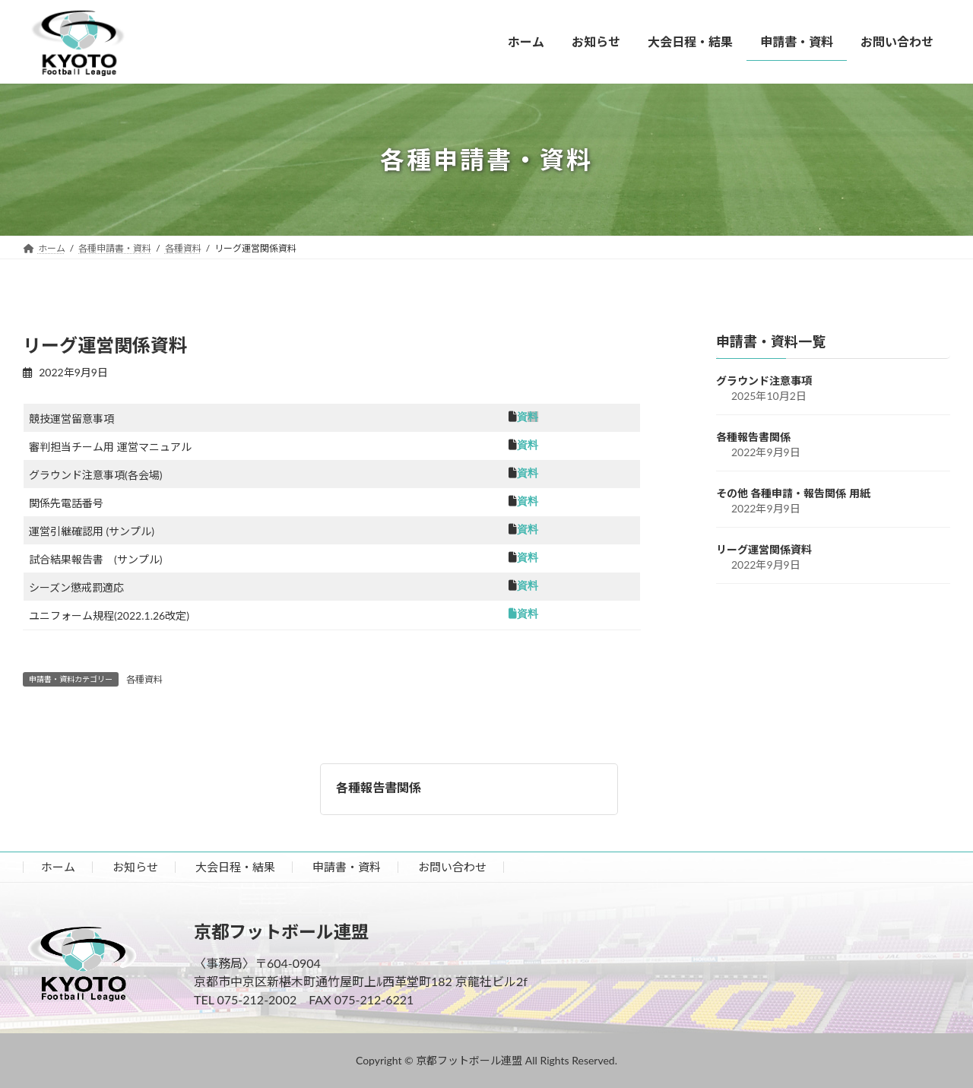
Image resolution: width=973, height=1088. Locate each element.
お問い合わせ (452, 867)
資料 (527, 444)
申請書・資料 (346, 867)
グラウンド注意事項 (764, 380)
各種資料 (144, 679)
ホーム (58, 867)
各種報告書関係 (378, 787)
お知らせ (135, 867)
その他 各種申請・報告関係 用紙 (793, 493)
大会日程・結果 (235, 867)
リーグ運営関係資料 (764, 549)
